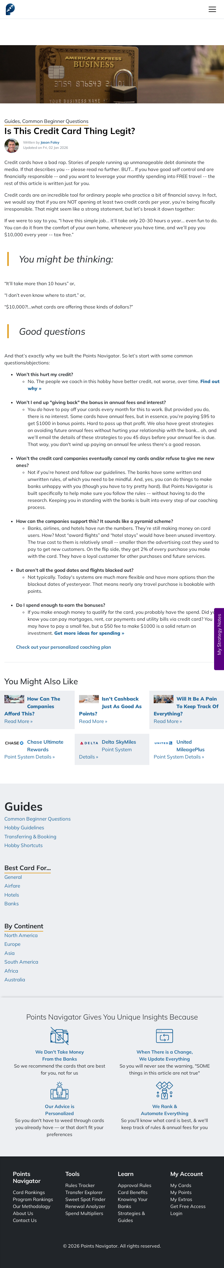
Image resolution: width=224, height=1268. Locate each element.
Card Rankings (29, 1192)
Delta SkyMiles (107, 749)
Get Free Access (188, 1206)
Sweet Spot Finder (85, 1199)
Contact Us (25, 1220)
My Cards (180, 1185)
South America (21, 962)
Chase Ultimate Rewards (33, 749)
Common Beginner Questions (37, 819)
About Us (23, 1213)
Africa (11, 971)
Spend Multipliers (84, 1213)
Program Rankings (33, 1199)
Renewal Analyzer (85, 1206)
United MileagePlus (179, 749)
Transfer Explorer (84, 1192)
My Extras (181, 1199)
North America (21, 935)
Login (176, 1213)
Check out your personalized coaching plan (63, 647)
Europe (12, 944)
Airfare (12, 886)
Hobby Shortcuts (23, 845)
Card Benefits (133, 1192)
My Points (181, 1192)
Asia (9, 953)
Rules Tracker (80, 1185)
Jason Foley (50, 142)
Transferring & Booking (30, 836)
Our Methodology (31, 1206)
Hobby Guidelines (24, 827)
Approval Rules (134, 1185)
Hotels (11, 895)
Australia (14, 979)
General (13, 877)
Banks (11, 903)
